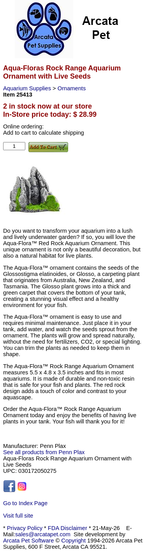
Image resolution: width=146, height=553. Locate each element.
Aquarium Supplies (28, 88)
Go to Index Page (25, 503)
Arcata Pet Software (28, 540)
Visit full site (18, 516)
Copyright (73, 540)
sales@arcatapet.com (42, 534)
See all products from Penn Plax (43, 452)
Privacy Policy (24, 528)
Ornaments (72, 88)
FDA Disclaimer (67, 528)
